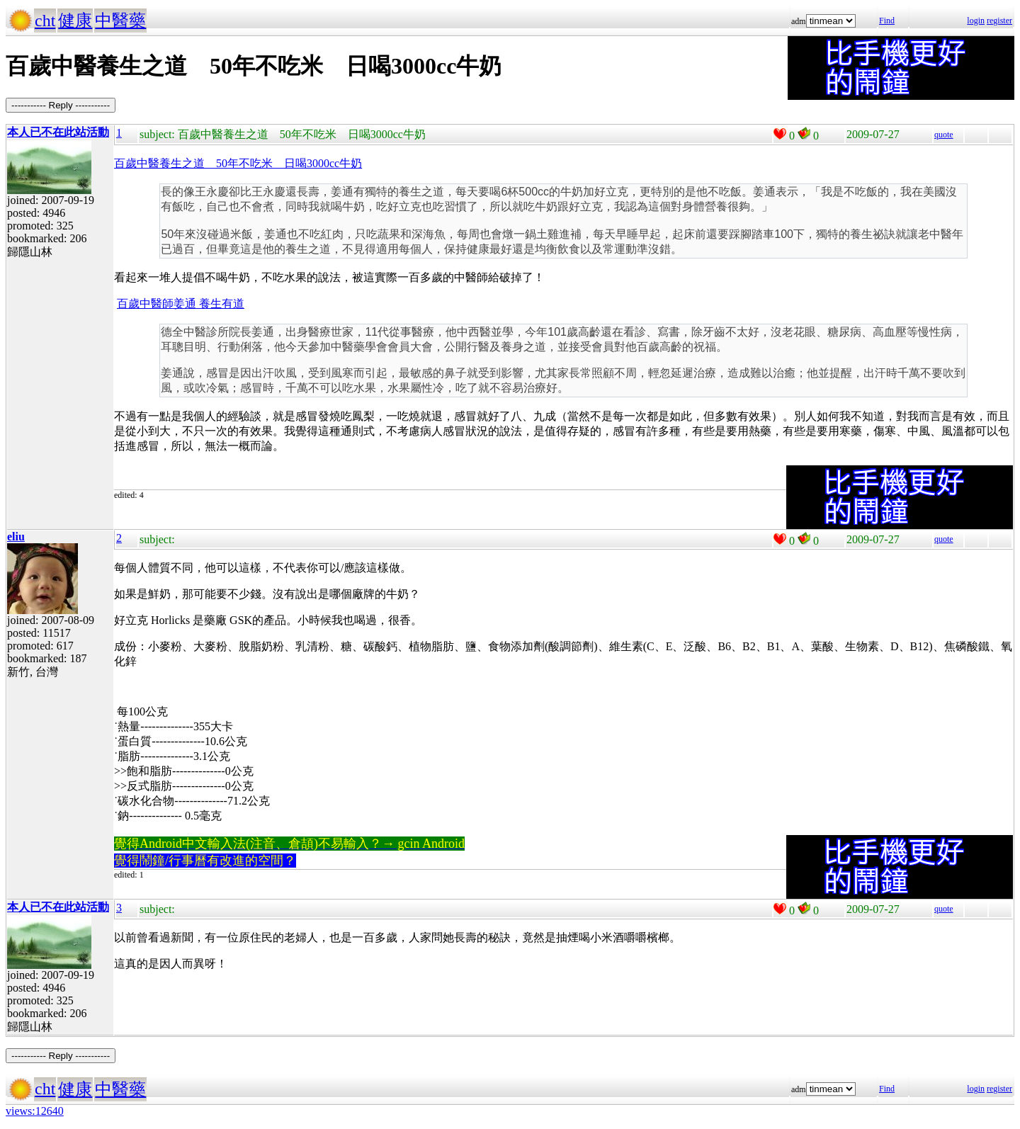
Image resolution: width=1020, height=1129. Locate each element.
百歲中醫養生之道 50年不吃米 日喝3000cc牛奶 (238, 163)
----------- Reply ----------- (60, 105)
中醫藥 (120, 20)
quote (943, 135)
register (999, 20)
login (976, 20)
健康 (75, 20)
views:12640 (35, 1111)
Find (887, 20)
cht (45, 20)
